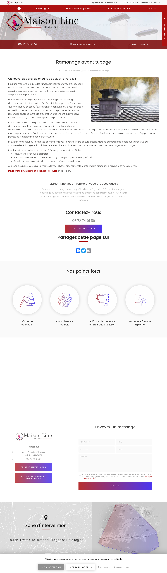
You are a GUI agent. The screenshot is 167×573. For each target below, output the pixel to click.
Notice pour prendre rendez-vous (32, 477)
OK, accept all (51, 567)
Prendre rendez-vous (32, 467)
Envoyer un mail (151, 2)
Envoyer (115, 485)
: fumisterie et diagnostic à (33, 170)
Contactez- (139, 44)
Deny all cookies (81, 567)
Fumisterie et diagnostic (78, 8)
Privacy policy (122, 567)
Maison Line (62, 71)
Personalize (104, 567)
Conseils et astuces (119, 8)
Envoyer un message (83, 228)
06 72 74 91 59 (129, 2)
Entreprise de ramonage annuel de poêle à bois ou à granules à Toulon (76, 189)
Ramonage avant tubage (99, 71)
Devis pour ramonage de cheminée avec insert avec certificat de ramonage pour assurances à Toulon (83, 196)
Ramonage (42, 8)
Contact (152, 8)
